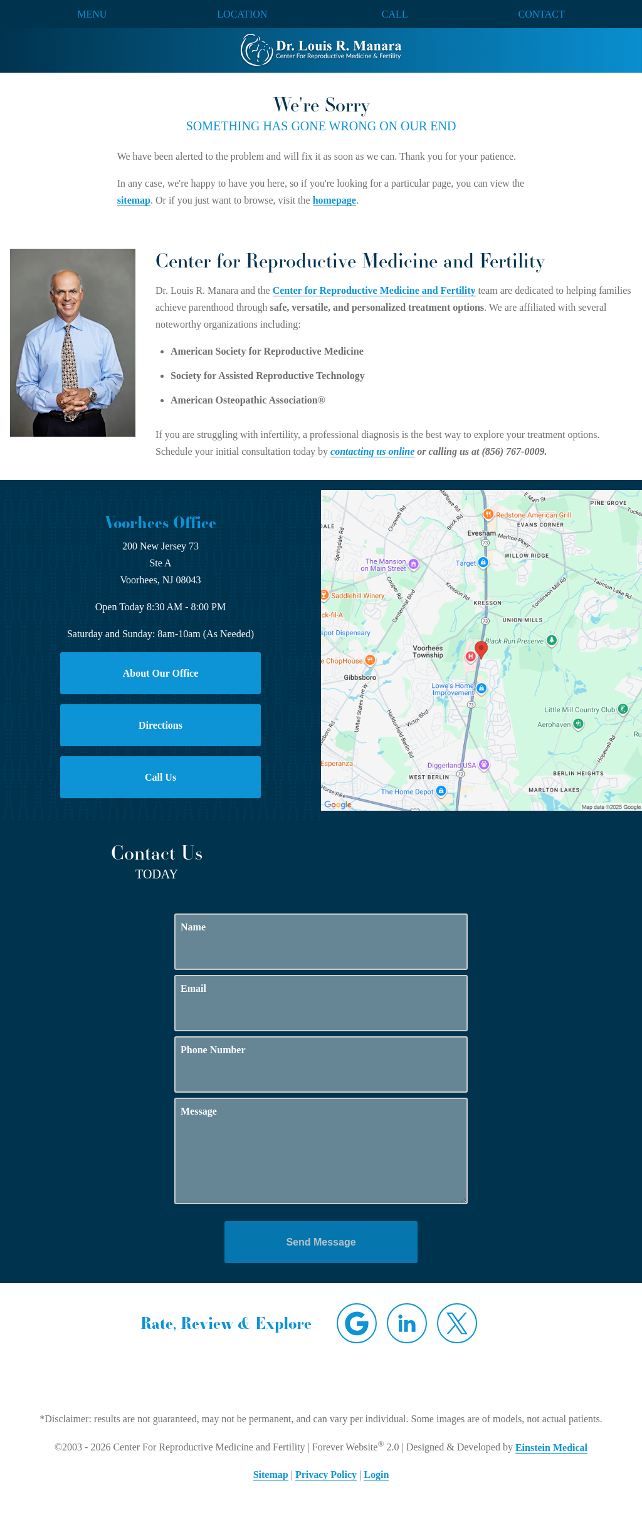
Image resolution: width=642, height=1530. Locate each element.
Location (242, 14)
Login (376, 1474)
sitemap (133, 200)
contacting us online (372, 451)
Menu (92, 14)
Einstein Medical (551, 1447)
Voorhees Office (160, 522)
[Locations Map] (481, 649)
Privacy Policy (326, 1474)
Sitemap (270, 1474)
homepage (334, 200)
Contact (541, 14)
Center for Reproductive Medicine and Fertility (374, 290)
